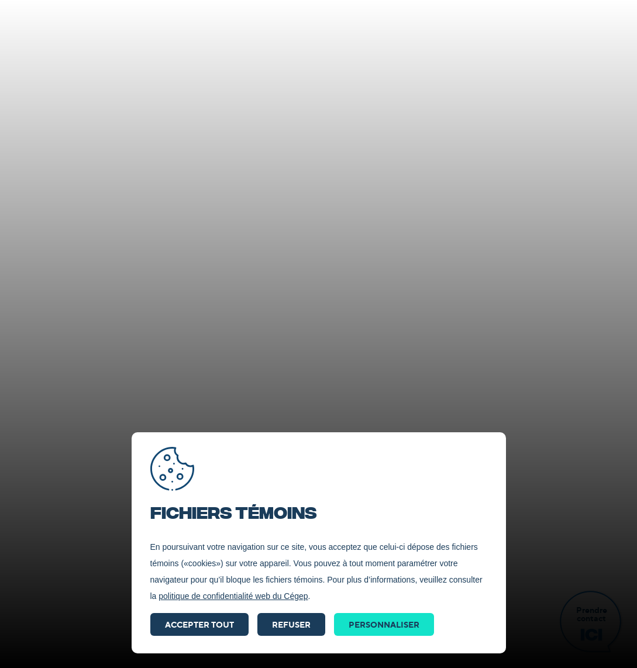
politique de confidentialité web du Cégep (233, 596)
